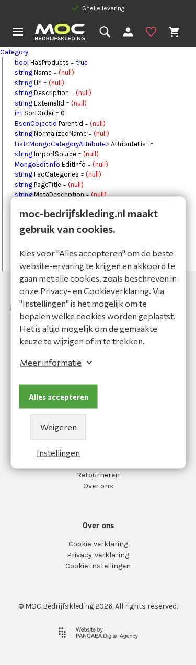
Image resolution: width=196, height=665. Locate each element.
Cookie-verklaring (98, 544)
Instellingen (58, 453)
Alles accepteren (58, 396)
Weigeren (58, 427)
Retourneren (98, 475)
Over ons (98, 486)
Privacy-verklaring (98, 555)
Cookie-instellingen (98, 566)
